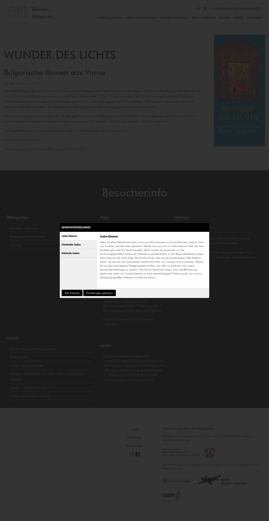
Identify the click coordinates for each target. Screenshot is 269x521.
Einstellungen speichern (99, 292)
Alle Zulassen (72, 292)
